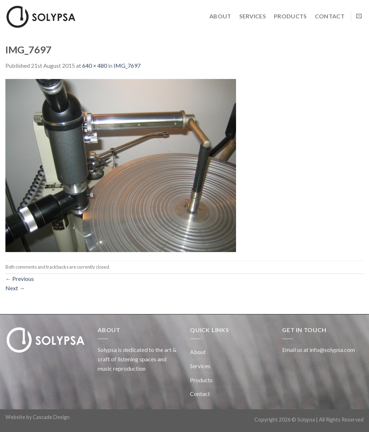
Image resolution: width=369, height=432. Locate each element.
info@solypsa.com (332, 349)
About (220, 16)
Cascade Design (51, 417)
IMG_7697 (127, 65)
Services (252, 16)
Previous (19, 278)
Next (15, 288)
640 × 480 (94, 65)
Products (290, 16)
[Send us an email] (359, 16)
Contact (329, 16)
